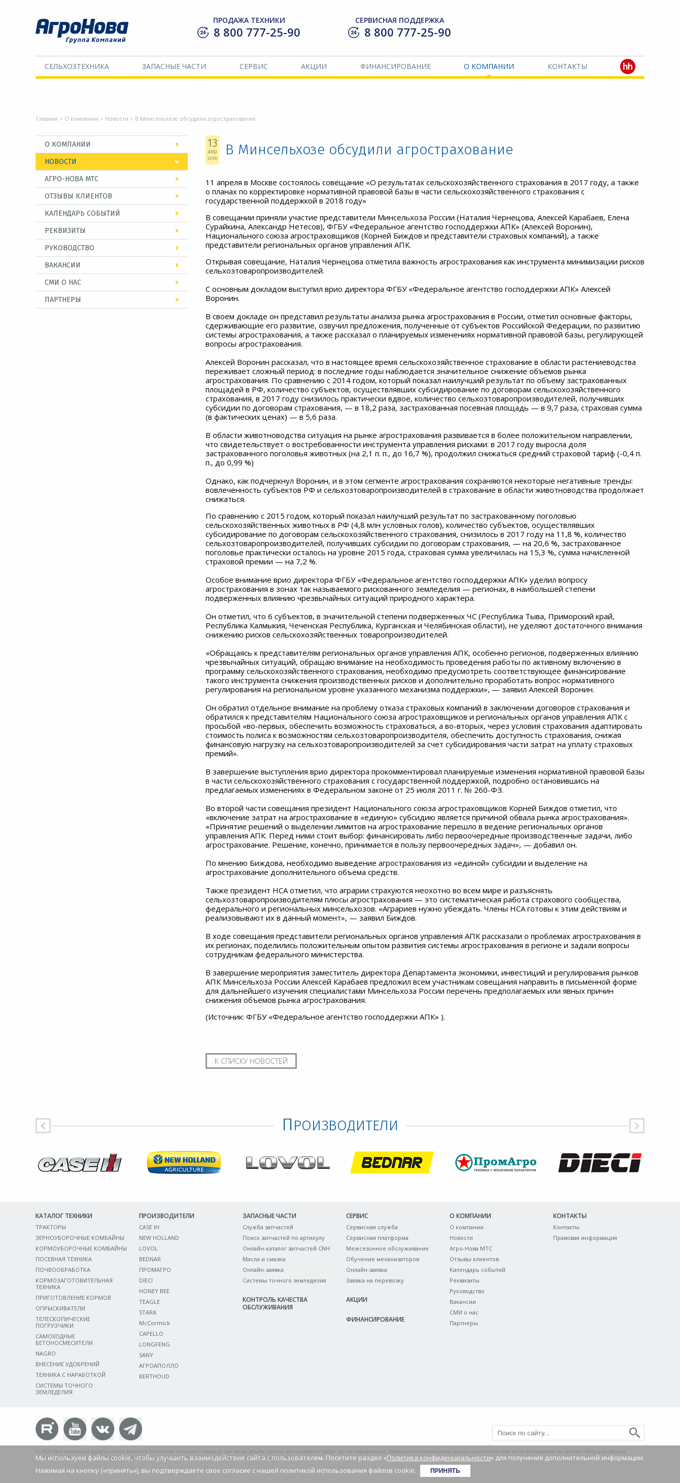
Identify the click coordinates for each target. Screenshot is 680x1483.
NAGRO (46, 1353)
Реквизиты (65, 230)
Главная (47, 118)
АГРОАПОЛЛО (159, 1365)
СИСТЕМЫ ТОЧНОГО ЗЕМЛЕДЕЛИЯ (64, 1388)
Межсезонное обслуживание (387, 1248)
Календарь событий (82, 213)
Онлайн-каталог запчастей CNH (286, 1248)
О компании (489, 66)
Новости (116, 118)
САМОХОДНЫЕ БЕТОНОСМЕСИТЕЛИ (64, 1339)
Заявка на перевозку (375, 1280)
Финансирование (395, 66)
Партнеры (63, 299)
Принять (445, 1470)
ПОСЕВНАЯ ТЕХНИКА (64, 1259)
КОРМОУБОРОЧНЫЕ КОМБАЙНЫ (81, 1248)
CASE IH (149, 1227)
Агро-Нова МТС (71, 179)
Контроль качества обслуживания (275, 1303)
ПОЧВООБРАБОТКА (63, 1269)
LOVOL (148, 1248)
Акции (314, 66)
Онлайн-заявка (263, 1269)
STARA (147, 1312)
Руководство (69, 248)
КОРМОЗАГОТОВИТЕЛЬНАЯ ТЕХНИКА (74, 1283)
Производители (166, 1216)
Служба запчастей (268, 1227)
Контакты (567, 66)
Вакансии (63, 265)
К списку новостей (251, 1061)
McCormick (154, 1323)
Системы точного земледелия (284, 1280)
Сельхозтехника (77, 66)
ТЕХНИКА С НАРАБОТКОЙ (71, 1374)
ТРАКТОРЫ (51, 1227)
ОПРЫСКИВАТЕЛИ (60, 1308)
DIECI (146, 1280)
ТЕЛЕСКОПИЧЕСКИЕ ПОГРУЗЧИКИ (63, 1322)
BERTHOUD (154, 1376)
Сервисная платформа (377, 1237)
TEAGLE (149, 1301)
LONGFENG (154, 1344)
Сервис (254, 66)
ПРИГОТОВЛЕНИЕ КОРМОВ (73, 1297)
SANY (146, 1355)
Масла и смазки (264, 1259)
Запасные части (174, 66)
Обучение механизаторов (382, 1259)
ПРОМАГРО (155, 1269)
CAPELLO (151, 1333)
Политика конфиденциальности (439, 1457)
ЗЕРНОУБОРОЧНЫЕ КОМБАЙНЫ (80, 1237)
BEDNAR (150, 1259)
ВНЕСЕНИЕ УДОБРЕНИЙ (67, 1364)
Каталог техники (64, 1216)
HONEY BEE (154, 1291)
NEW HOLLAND (159, 1237)
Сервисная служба (372, 1227)
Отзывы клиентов (78, 196)
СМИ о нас (63, 282)
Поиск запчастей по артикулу (284, 1237)
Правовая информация (585, 1237)
